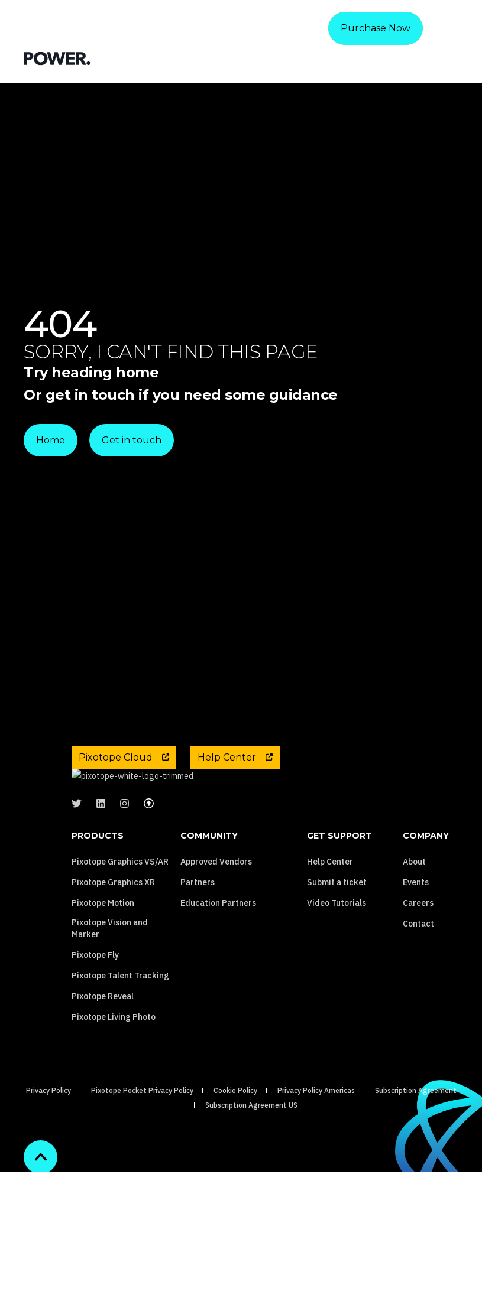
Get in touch (131, 440)
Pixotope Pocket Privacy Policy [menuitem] (142, 1145)
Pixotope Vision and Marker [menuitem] (110, 983)
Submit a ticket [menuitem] (337, 937)
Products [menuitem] (98, 891)
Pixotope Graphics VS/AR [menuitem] (120, 916)
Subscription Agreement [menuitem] (416, 1145)
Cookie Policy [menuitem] (235, 1145)
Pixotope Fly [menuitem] (95, 1009)
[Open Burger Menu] (452, 58)
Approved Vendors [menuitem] (216, 916)
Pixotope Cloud (124, 757)
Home (50, 440)
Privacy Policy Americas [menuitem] (316, 1145)
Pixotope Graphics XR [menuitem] (113, 937)
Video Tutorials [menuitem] (336, 958)
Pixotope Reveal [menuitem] (103, 1051)
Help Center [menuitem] (330, 916)
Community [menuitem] (209, 891)
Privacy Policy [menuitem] (48, 1145)
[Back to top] (40, 1212)
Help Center (235, 757)
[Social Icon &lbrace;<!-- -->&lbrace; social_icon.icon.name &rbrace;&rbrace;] (80, 859)
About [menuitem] (414, 916)
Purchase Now (375, 28)
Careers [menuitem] (418, 958)
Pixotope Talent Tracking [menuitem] (120, 1030)
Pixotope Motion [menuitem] (103, 958)
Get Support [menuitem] (339, 891)
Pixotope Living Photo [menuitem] (114, 1071)
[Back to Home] (57, 58)
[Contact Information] (389, 57)
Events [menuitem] (416, 937)
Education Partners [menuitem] (218, 958)
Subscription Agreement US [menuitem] (251, 1160)
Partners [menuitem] (197, 937)
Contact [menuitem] (418, 978)
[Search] (419, 58)
